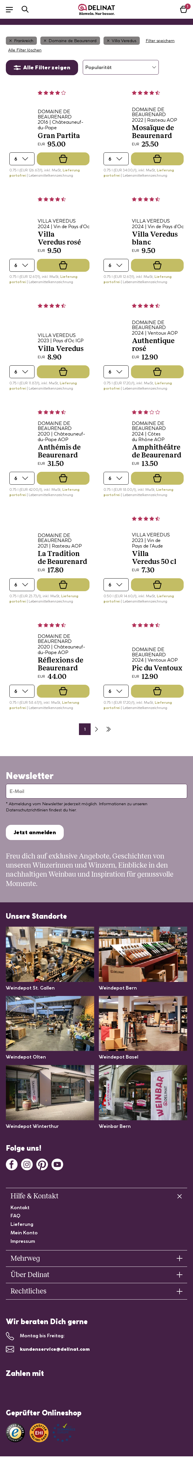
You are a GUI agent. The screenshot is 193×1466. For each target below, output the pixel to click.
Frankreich (21, 40)
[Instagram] (27, 1164)
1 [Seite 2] (85, 729)
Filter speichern (160, 40)
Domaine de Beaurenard (70, 40)
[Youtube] (57, 1164)
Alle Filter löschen (25, 50)
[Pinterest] (42, 1164)
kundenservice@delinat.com (55, 1349)
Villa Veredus (121, 40)
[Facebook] (12, 1164)
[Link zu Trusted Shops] (15, 1432)
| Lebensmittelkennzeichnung (50, 175)
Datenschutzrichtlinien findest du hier (41, 810)
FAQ (15, 1216)
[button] (12, 9)
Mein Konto (24, 1233)
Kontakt (20, 1207)
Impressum (23, 1241)
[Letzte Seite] (108, 729)
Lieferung (22, 1224)
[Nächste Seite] (96, 729)
